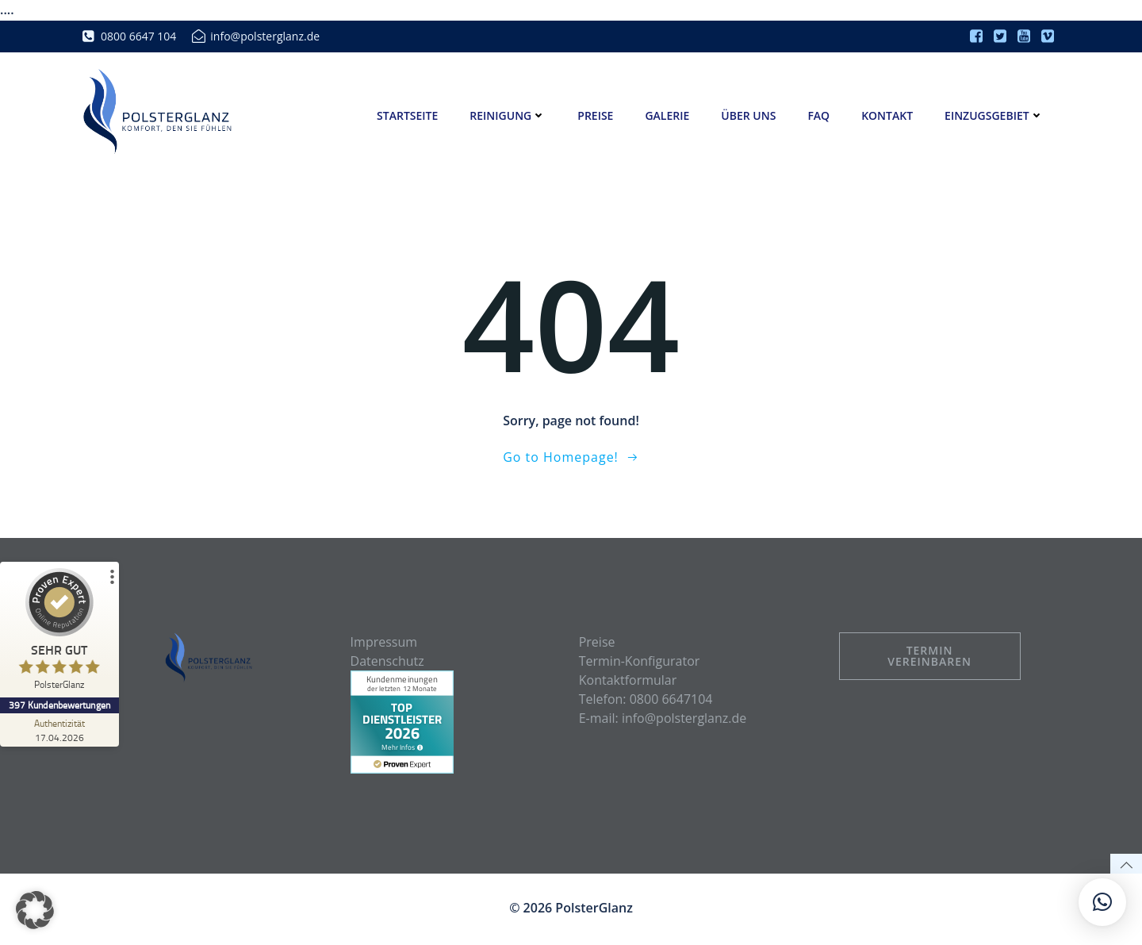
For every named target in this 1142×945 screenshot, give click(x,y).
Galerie (668, 115)
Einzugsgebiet (994, 115)
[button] (35, 910)
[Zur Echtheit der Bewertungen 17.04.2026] (59, 730)
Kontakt (888, 115)
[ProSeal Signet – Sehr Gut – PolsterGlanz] (59, 632)
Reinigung (508, 115)
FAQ (819, 115)
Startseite (407, 115)
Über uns (749, 115)
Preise (596, 115)
